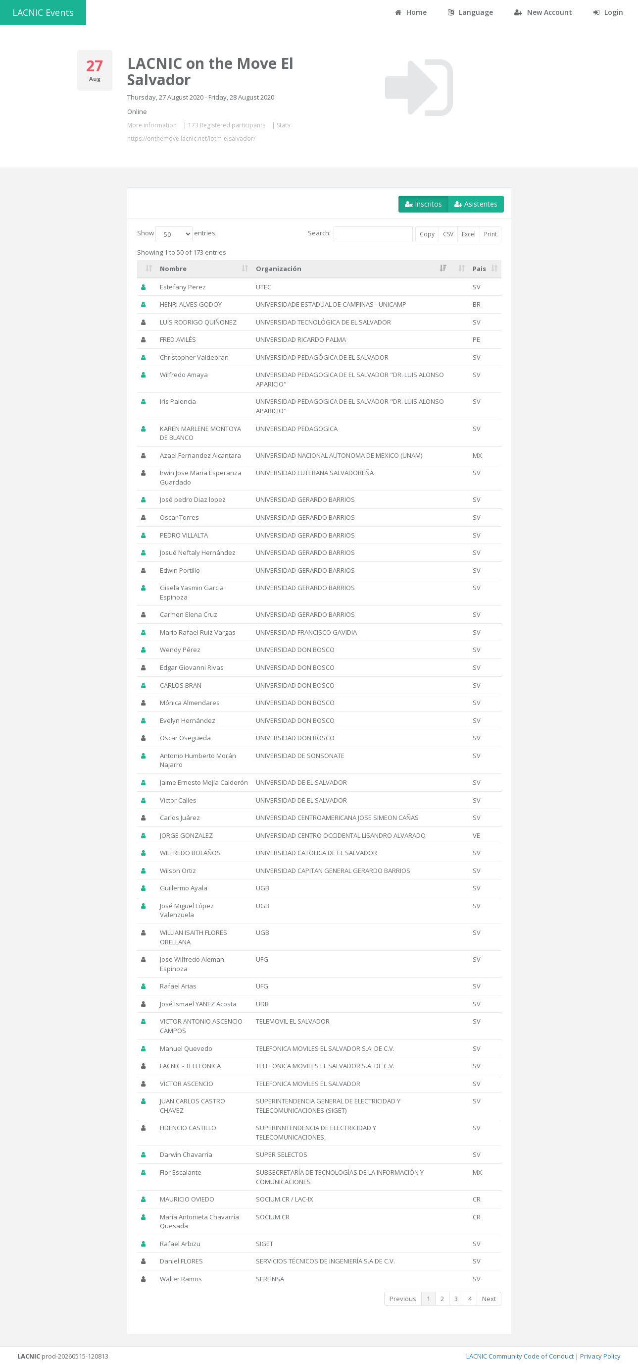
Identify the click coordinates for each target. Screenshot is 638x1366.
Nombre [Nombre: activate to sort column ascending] (173, 268)
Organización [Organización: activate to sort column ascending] (278, 268)
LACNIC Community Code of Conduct (520, 1356)
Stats (283, 125)
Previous (403, 1298)
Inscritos (423, 204)
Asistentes (475, 204)
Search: (360, 233)
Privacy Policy (600, 1356)
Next (489, 1298)
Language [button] (470, 12)
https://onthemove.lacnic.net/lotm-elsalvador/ (191, 138)
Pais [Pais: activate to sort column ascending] (479, 268)
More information (152, 125)
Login (608, 12)
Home (411, 12)
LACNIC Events (43, 12)
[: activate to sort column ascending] (146, 269)
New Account (543, 12)
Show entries (176, 233)
